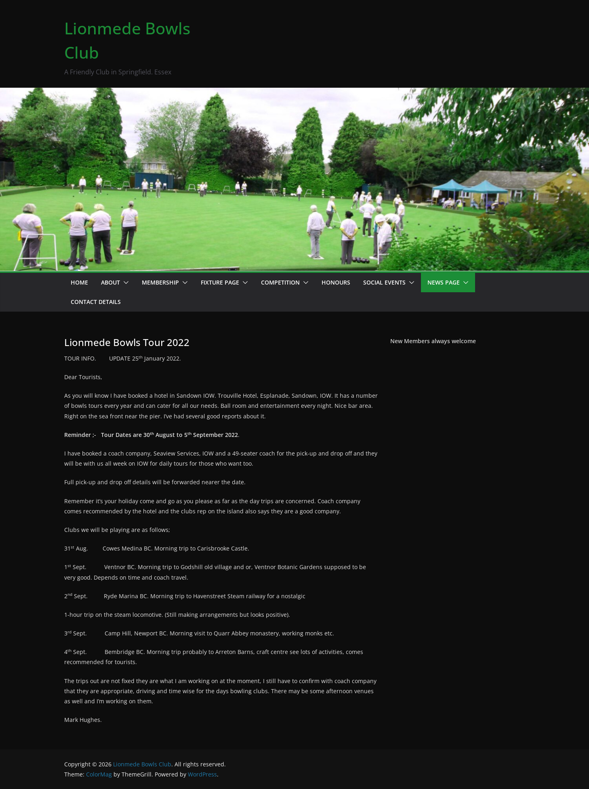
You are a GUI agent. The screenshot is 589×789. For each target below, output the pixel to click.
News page (443, 282)
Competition (280, 282)
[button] (124, 282)
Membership (160, 282)
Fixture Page (220, 282)
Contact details (96, 302)
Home (79, 282)
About (110, 282)
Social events (384, 282)
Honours (336, 282)
